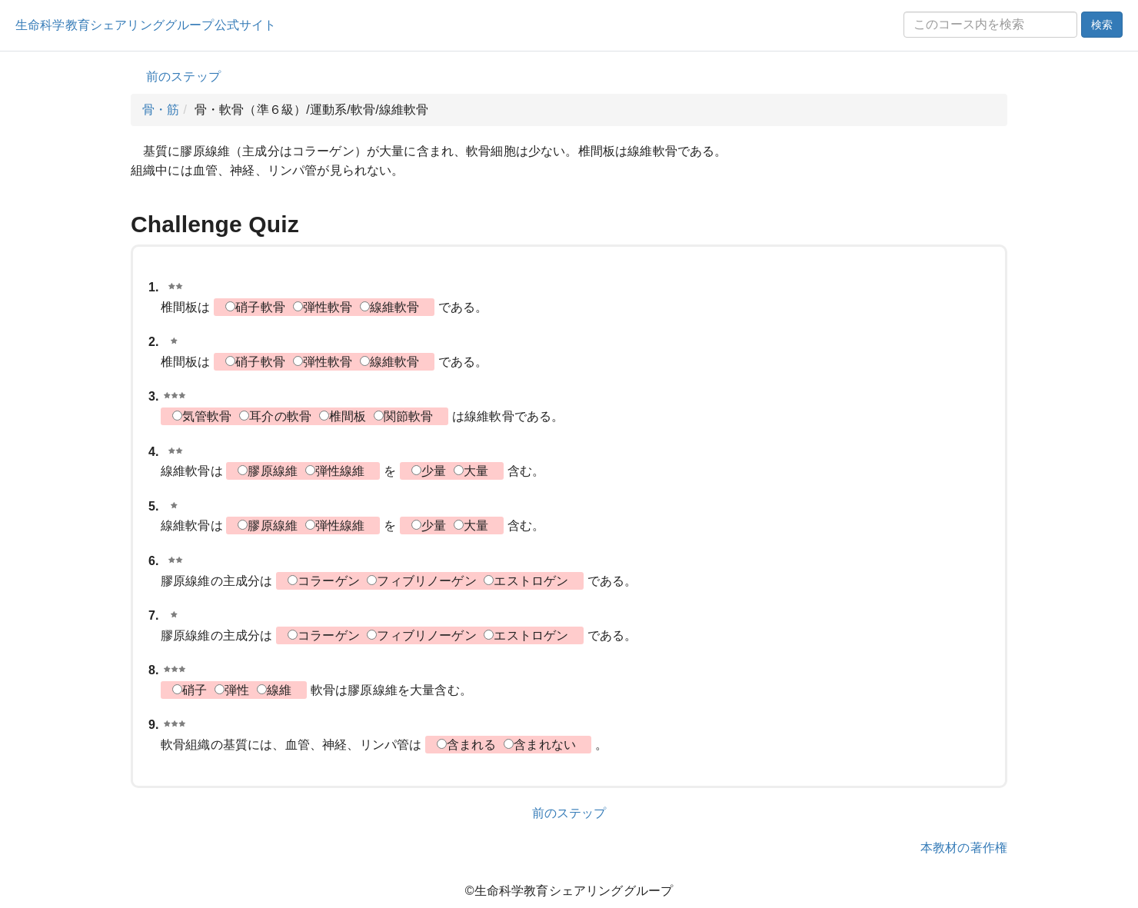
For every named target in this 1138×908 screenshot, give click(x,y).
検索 (1102, 24)
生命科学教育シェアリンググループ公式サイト (145, 25)
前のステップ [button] (183, 76)
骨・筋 (160, 109)
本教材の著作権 (963, 847)
